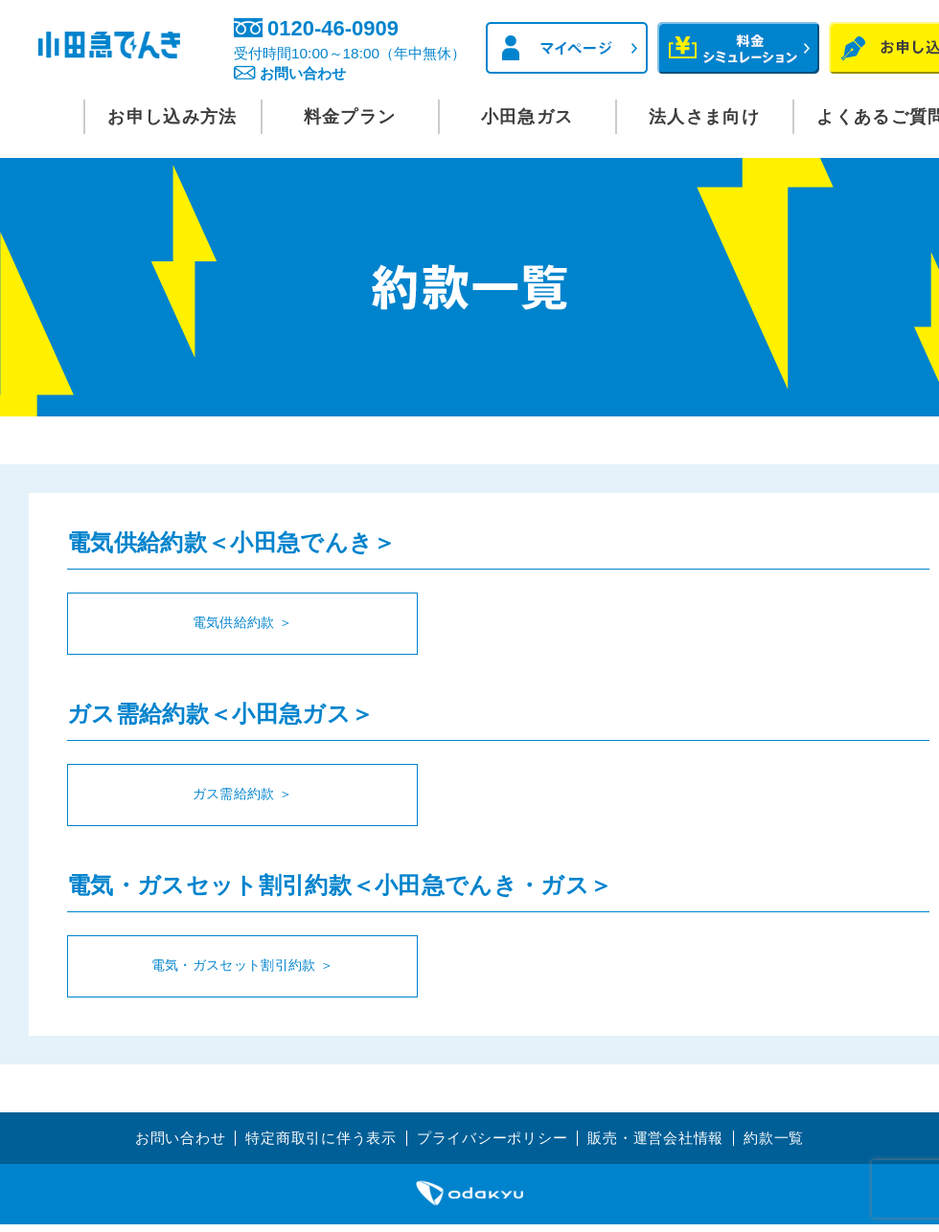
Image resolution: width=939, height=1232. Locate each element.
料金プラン (350, 116)
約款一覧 (791, 1135)
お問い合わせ (332, 74)
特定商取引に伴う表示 (312, 1135)
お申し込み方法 (172, 116)
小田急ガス (527, 116)
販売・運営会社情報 (666, 1135)
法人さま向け (704, 116)
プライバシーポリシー (493, 1135)
